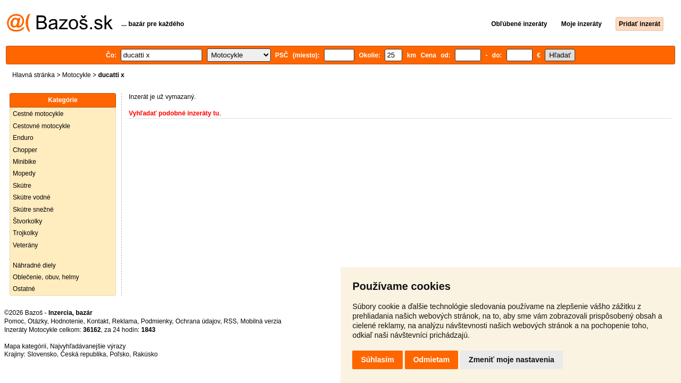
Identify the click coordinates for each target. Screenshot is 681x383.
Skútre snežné (33, 209)
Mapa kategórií (25, 346)
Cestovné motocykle (41, 126)
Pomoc (14, 321)
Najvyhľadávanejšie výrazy (88, 346)
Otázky (37, 321)
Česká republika (83, 354)
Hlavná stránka (33, 75)
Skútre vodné (32, 197)
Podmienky (156, 321)
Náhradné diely (34, 265)
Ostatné (24, 289)
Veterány (25, 245)
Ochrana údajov (198, 321)
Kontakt (98, 321)
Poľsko (119, 354)
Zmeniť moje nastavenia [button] (511, 359)
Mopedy (24, 173)
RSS (230, 321)
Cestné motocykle (38, 114)
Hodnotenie (67, 321)
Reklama (124, 321)
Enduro (23, 137)
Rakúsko (145, 354)
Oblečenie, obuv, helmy (46, 277)
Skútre (22, 185)
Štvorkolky (27, 221)
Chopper (25, 150)
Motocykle (76, 75)
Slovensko (41, 354)
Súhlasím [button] (377, 359)
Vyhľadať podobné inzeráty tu (174, 113)
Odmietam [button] (431, 359)
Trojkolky (25, 233)
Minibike (24, 161)
